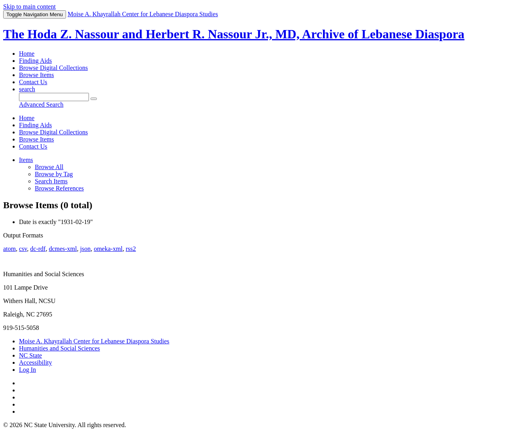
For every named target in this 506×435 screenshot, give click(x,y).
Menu (34, 14)
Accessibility (35, 362)
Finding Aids (35, 60)
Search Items (51, 181)
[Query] (54, 97)
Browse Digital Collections (53, 67)
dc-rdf (37, 248)
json (85, 248)
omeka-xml (108, 248)
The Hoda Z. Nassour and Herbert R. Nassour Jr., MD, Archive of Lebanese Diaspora (233, 34)
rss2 (131, 248)
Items (26, 159)
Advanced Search (41, 104)
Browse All (49, 167)
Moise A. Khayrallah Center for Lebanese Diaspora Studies (94, 341)
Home (26, 53)
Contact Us (33, 82)
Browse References (59, 188)
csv (23, 248)
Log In (27, 369)
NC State (30, 355)
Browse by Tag (54, 174)
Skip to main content (29, 6)
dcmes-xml (63, 248)
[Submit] (94, 99)
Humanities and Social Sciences (59, 348)
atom (9, 248)
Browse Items (36, 75)
